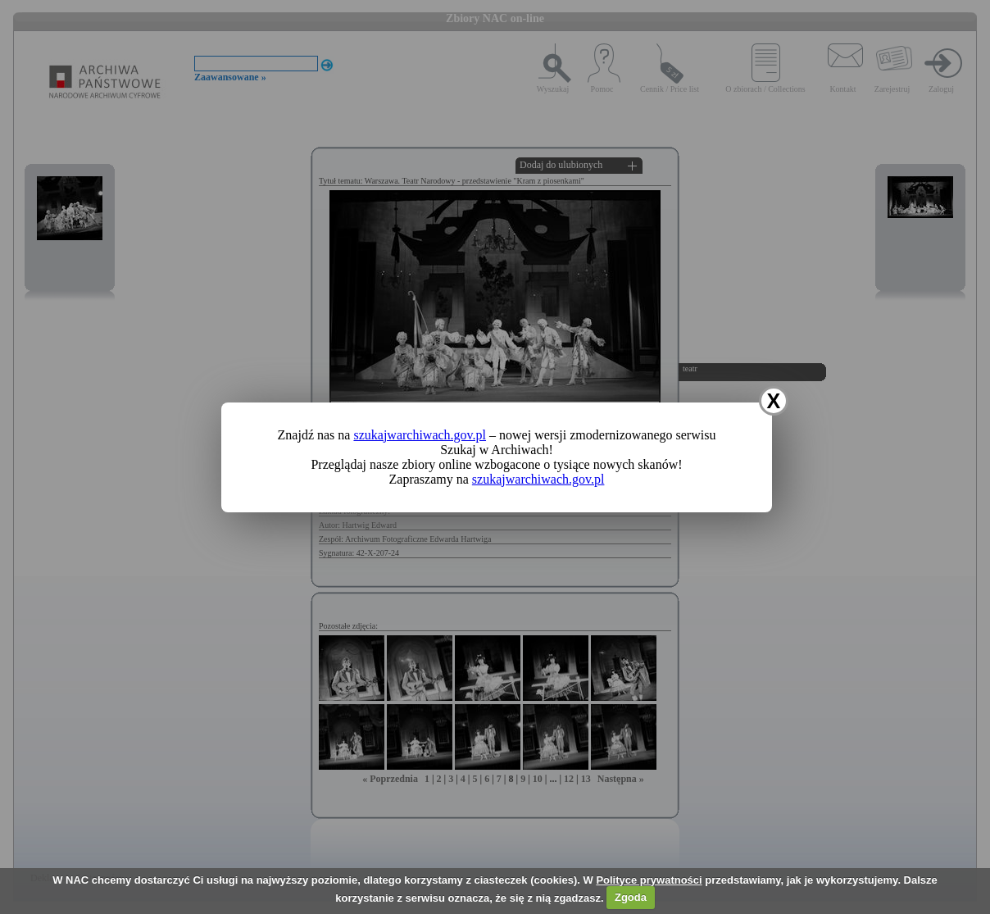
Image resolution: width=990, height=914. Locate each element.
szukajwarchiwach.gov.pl (419, 435)
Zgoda (631, 897)
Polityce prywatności (649, 880)
